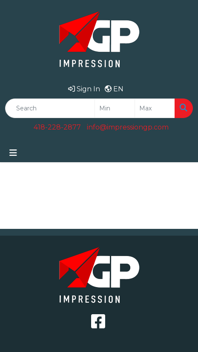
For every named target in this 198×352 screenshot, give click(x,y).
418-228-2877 (57, 127)
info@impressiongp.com (128, 127)
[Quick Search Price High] (155, 108)
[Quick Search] (50, 108)
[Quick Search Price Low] (115, 108)
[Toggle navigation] (13, 153)
